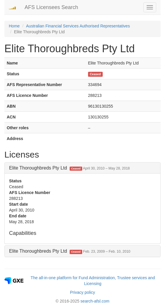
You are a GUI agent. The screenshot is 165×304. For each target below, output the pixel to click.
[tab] (82, 168)
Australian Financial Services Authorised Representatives (78, 26)
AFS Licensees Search (51, 7)
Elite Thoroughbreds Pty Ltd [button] (69, 167)
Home (14, 26)
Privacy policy (82, 292)
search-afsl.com (94, 301)
